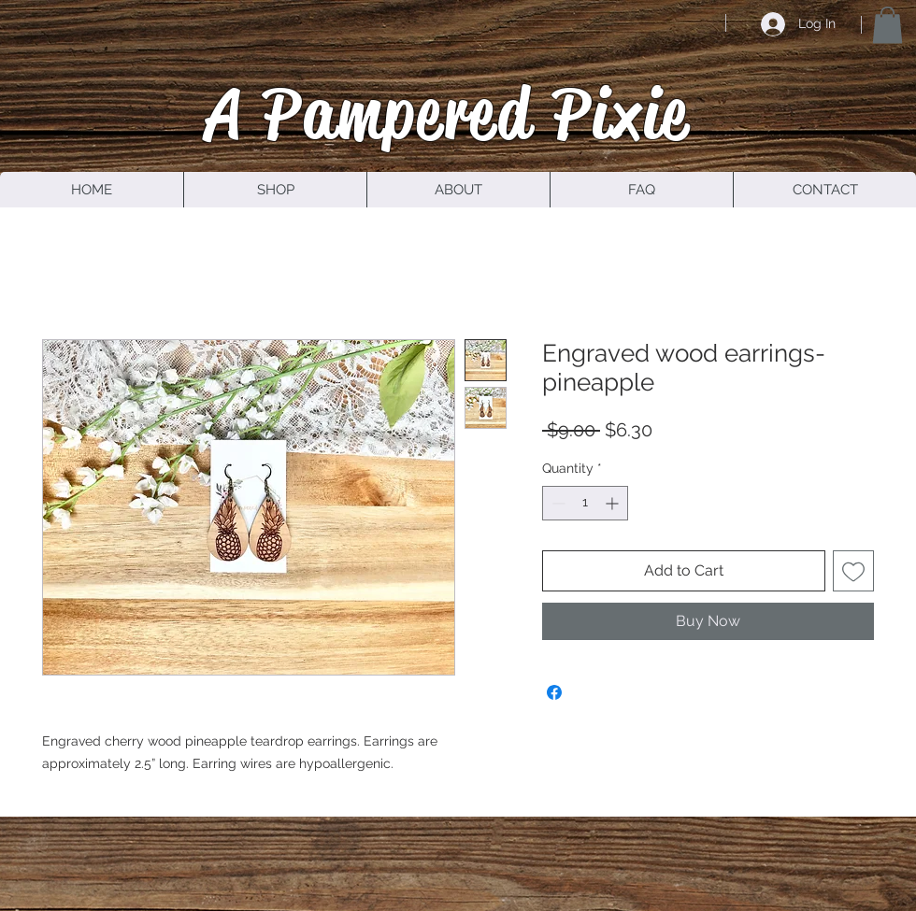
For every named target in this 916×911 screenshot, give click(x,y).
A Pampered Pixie (448, 113)
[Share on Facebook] (554, 692)
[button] (887, 25)
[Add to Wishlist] (853, 570)
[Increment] (613, 503)
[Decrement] (556, 503)
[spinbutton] (585, 503)
